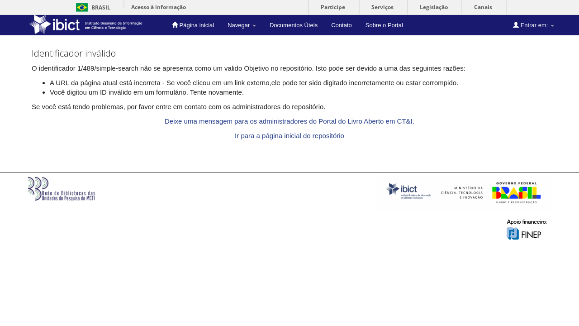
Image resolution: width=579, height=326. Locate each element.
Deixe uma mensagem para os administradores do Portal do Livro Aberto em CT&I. (289, 121)
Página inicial (193, 25)
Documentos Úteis (294, 25)
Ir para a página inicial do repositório (289, 135)
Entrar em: (533, 25)
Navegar (242, 25)
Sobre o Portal (384, 25)
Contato (341, 25)
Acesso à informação (158, 7)
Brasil (91, 7)
